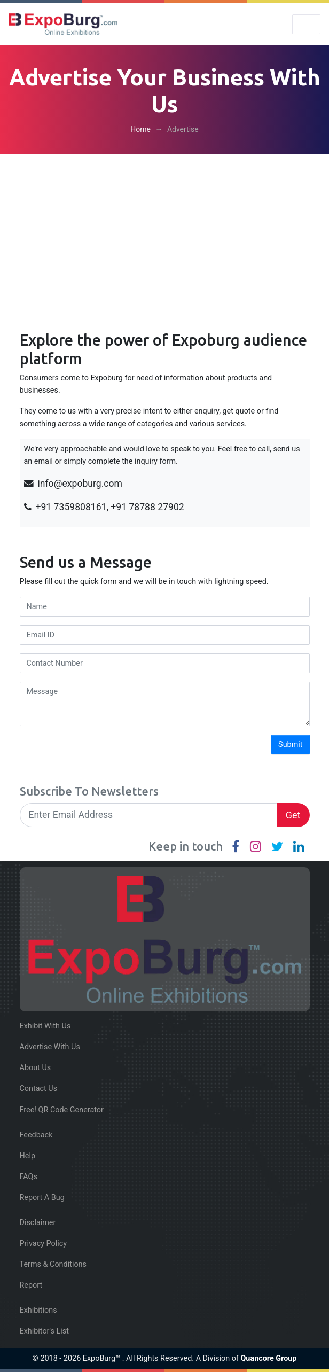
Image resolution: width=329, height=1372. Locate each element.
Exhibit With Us (45, 1026)
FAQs (28, 1176)
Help (27, 1155)
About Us (35, 1067)
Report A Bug (42, 1197)
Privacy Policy (43, 1243)
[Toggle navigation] (306, 24)
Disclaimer (38, 1222)
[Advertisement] (164, 234)
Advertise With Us (50, 1046)
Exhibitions (38, 1310)
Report (31, 1285)
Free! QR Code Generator (62, 1109)
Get (293, 815)
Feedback (36, 1135)
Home (140, 129)
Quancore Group (268, 1358)
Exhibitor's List (44, 1331)
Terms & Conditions (53, 1264)
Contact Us (39, 1088)
